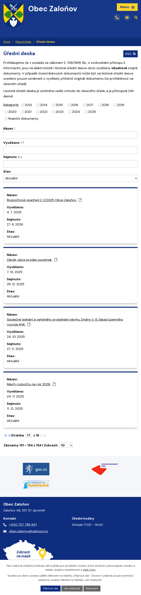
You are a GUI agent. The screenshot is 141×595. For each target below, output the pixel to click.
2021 (28, 112)
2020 (12, 112)
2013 (28, 105)
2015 (59, 105)
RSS (130, 54)
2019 (120, 105)
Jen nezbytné (72, 588)
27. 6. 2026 (15, 224)
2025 (92, 112)
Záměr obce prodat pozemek (32, 260)
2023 (60, 112)
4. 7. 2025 (14, 212)
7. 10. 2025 (14, 272)
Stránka (17, 435)
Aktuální (13, 236)
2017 (89, 105)
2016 (74, 105)
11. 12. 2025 (15, 408)
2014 (43, 105)
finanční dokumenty (23, 118)
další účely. (89, 570)
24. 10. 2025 (16, 336)
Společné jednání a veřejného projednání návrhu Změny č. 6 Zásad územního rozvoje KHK (65, 322)
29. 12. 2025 (15, 284)
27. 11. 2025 (15, 349)
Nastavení (92, 588)
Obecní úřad (23, 42)
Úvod (6, 42)
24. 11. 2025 (15, 396)
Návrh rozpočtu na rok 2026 (31, 384)
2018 (105, 105)
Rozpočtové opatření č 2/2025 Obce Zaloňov (44, 200)
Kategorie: (11, 105)
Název (8, 128)
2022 (44, 112)
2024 (76, 112)
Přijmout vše (50, 588)
